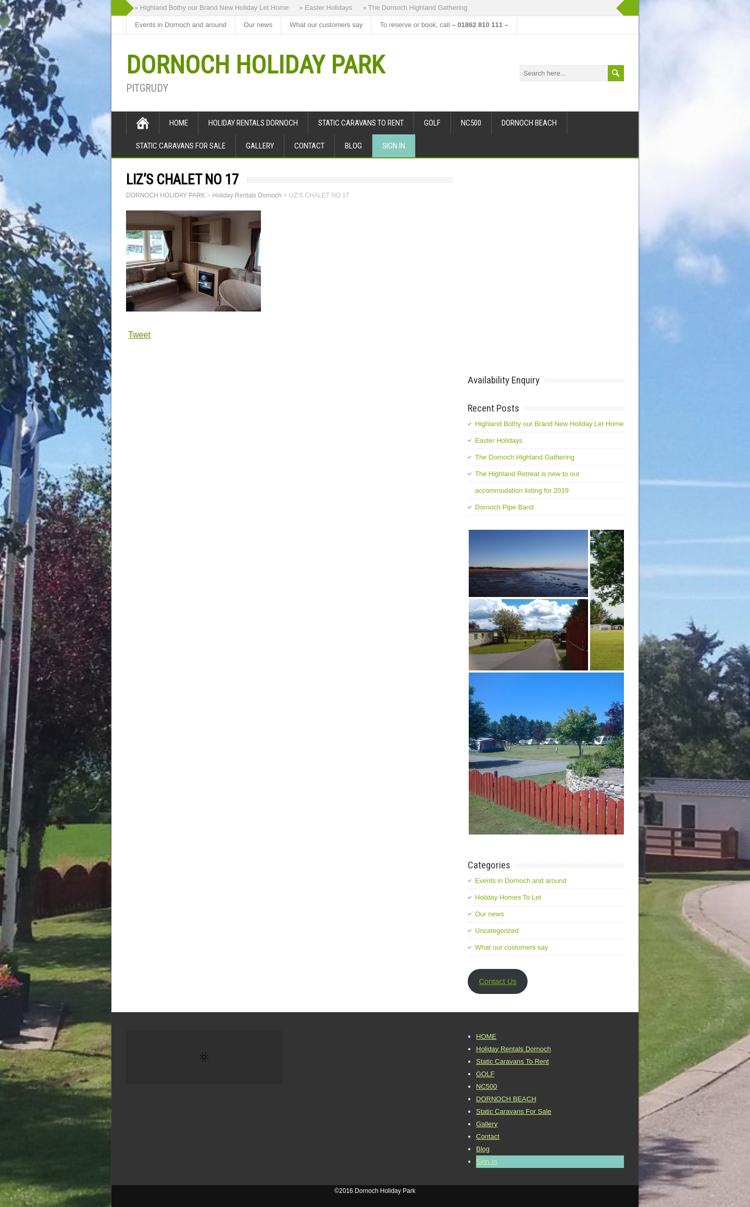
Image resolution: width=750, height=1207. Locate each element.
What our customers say (326, 25)
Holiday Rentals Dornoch (253, 123)
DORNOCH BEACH (529, 123)
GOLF (432, 123)
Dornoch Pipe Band (504, 507)
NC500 (471, 123)
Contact (309, 146)
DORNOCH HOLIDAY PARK (255, 65)
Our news (258, 25)
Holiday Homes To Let (508, 897)
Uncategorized (497, 931)
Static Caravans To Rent (361, 123)
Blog (353, 146)
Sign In (393, 146)
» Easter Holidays (325, 7)
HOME (178, 123)
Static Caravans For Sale (181, 146)
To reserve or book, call (444, 25)
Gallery (260, 146)
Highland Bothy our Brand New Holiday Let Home (549, 424)
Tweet (139, 334)
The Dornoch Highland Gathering (524, 457)
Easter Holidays (498, 440)
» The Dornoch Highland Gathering (414, 7)
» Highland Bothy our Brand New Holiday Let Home (211, 7)
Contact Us (497, 981)
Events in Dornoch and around (181, 25)
